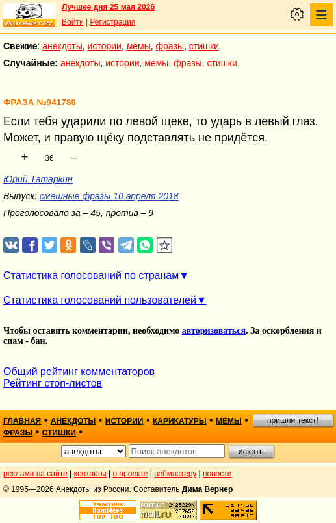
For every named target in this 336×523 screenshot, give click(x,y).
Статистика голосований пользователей (99, 300)
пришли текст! (292, 420)
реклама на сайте (35, 473)
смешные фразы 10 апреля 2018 (109, 196)
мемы (139, 46)
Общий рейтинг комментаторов (79, 371)
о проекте (130, 473)
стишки (204, 46)
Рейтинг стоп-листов (52, 383)
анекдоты (62, 46)
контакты (90, 473)
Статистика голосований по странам (91, 275)
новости (217, 473)
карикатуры (180, 421)
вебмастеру (175, 473)
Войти (73, 22)
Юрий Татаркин (38, 179)
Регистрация (112, 22)
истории (105, 46)
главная (22, 421)
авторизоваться (214, 330)
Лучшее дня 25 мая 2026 (108, 7)
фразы (170, 46)
